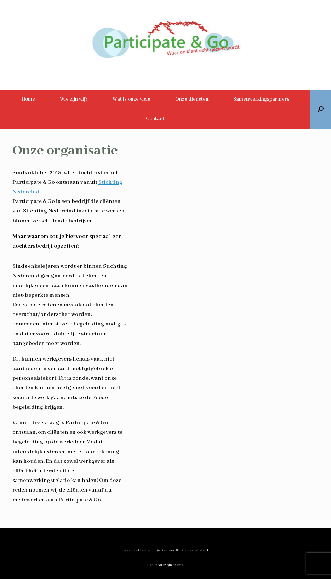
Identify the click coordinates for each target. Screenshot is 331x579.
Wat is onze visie (131, 99)
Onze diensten (192, 99)
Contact (155, 118)
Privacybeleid (196, 550)
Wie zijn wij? (74, 99)
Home (28, 99)
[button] (320, 109)
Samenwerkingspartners (261, 99)
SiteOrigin (163, 565)
